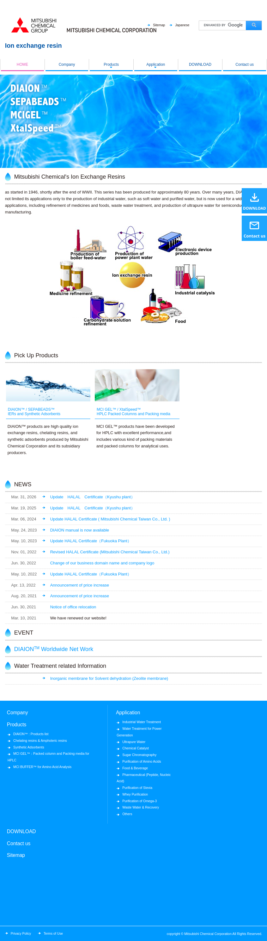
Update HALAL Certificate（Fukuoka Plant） (90, 540)
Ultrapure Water (133, 742)
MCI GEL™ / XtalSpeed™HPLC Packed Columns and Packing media (132, 411)
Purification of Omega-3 (139, 801)
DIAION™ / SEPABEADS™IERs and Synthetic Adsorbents (34, 411)
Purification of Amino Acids (141, 761)
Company (67, 64)
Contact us (244, 64)
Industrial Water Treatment (141, 722)
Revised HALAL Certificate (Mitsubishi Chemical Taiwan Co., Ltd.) (110, 552)
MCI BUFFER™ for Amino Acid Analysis (42, 767)
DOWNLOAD (200, 64)
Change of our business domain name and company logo (102, 563)
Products (111, 64)
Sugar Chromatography (139, 755)
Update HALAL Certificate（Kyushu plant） (92, 497)
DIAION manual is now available (79, 530)
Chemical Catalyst (135, 748)
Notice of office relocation (73, 607)
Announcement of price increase (79, 585)
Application (155, 64)
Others (127, 814)
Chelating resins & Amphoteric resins (40, 740)
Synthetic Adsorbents (28, 747)
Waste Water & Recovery (140, 807)
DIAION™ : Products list (30, 734)
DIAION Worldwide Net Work (53, 649)
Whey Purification (135, 794)
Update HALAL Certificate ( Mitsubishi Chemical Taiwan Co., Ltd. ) (110, 519)
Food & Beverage (135, 768)
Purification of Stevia (137, 788)
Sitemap (159, 25)
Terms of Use (53, 933)
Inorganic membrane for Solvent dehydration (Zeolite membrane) (109, 678)
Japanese (182, 25)
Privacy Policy (21, 933)
